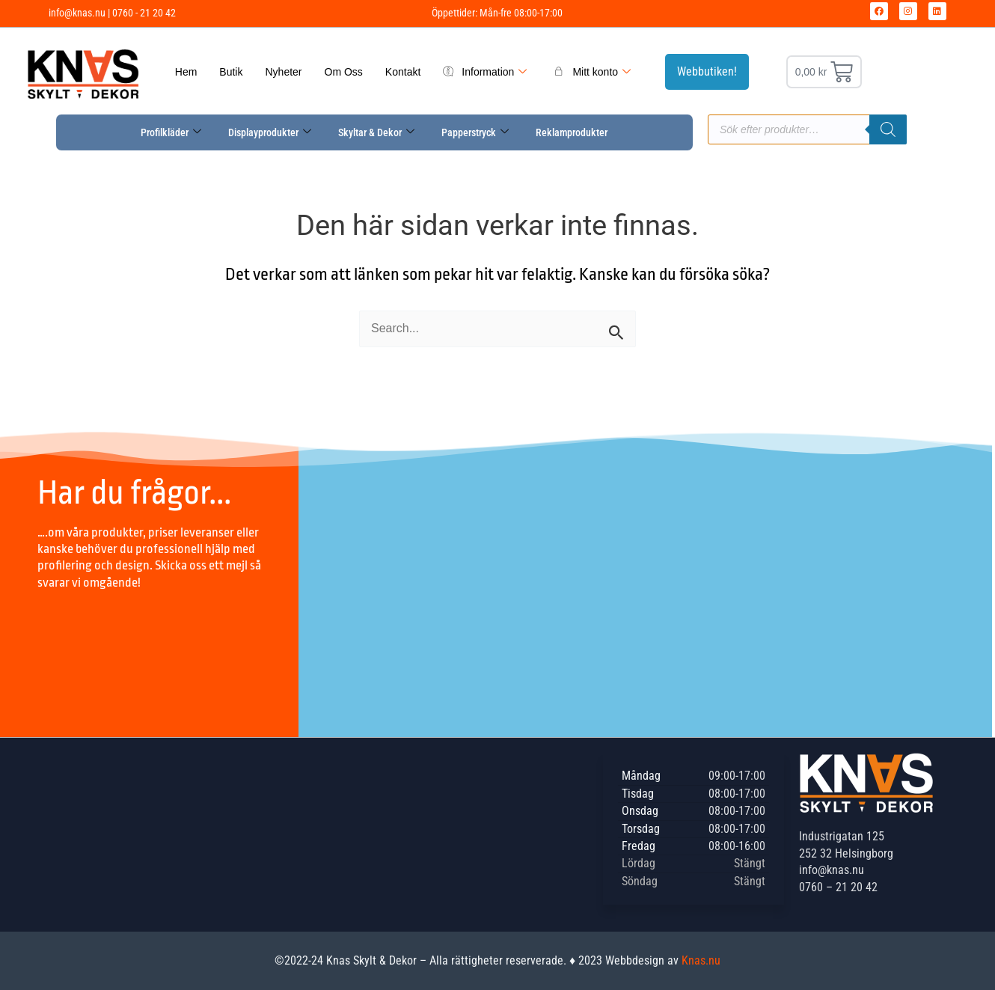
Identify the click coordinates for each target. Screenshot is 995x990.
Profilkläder (171, 132)
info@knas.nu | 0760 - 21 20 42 (112, 13)
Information (485, 72)
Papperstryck (475, 132)
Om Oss (344, 72)
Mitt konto (592, 72)
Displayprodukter (269, 132)
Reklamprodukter (571, 132)
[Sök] (888, 129)
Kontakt (402, 72)
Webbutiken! (707, 71)
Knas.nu (701, 960)
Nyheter (283, 72)
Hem (186, 72)
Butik (230, 72)
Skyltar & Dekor (376, 132)
